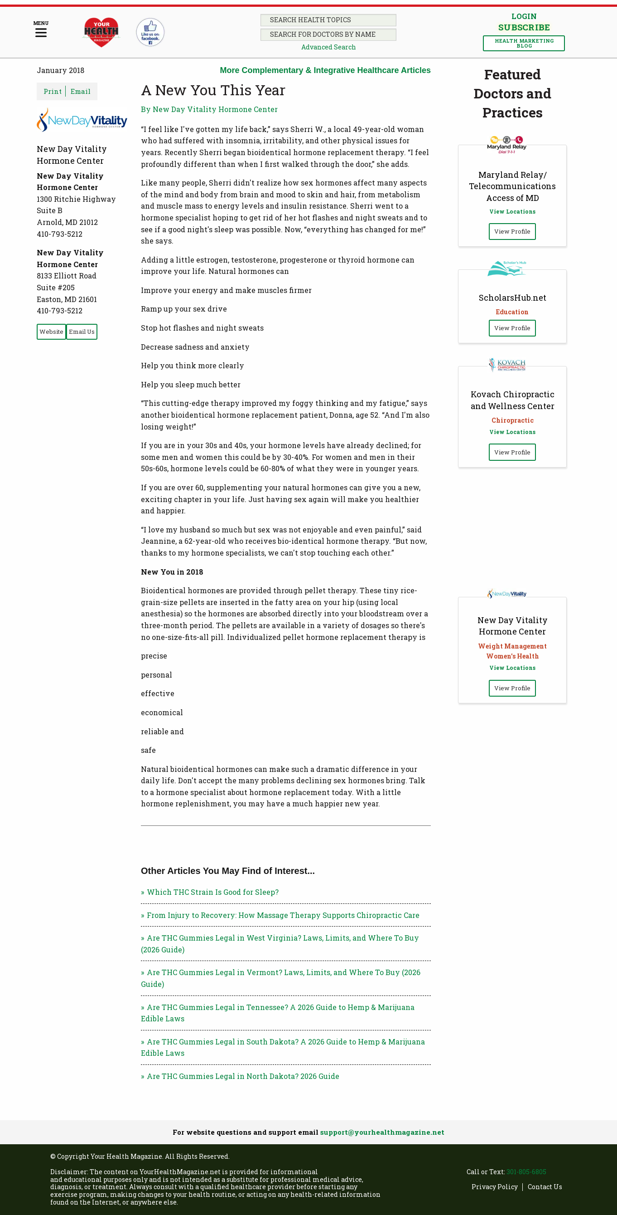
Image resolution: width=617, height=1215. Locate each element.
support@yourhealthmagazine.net (382, 1132)
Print (52, 91)
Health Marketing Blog (524, 43)
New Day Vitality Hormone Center (512, 626)
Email (81, 91)
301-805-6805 (526, 1171)
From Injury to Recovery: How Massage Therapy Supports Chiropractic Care (283, 915)
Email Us (82, 331)
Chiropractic (513, 420)
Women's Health (512, 656)
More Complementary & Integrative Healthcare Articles (325, 70)
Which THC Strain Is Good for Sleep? (213, 892)
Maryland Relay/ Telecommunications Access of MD (512, 186)
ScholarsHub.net (512, 297)
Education (512, 311)
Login (524, 16)
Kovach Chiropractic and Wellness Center (512, 400)
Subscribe (524, 27)
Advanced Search (328, 47)
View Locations (512, 211)
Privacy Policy (495, 1187)
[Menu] (41, 29)
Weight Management (512, 646)
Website (51, 331)
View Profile (512, 231)
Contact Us (545, 1187)
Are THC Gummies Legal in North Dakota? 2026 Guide (244, 1076)
